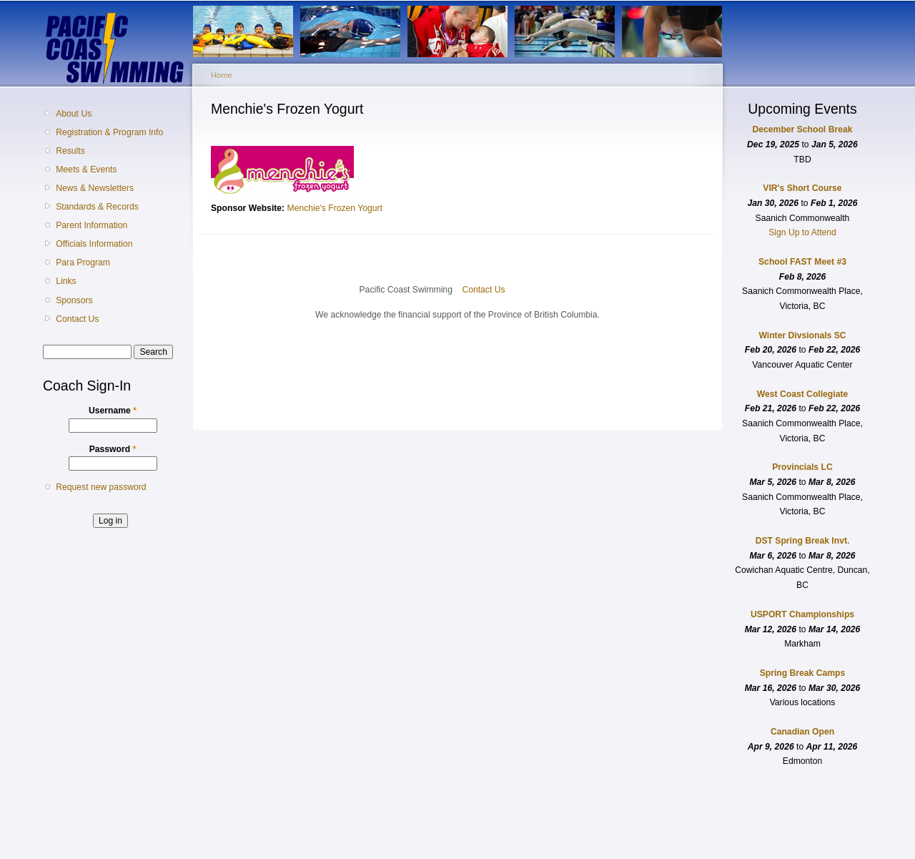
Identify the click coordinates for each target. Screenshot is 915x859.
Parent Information (91, 225)
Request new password (101, 487)
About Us (74, 114)
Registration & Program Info (109, 132)
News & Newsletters (95, 188)
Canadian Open (802, 732)
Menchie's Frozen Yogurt (334, 208)
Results (70, 151)
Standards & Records (97, 207)
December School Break (803, 129)
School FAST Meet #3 (802, 262)
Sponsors (74, 300)
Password (113, 449)
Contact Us (77, 319)
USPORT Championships (802, 614)
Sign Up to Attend (802, 232)
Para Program (83, 262)
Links (66, 281)
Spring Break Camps (803, 673)
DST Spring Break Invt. (803, 541)
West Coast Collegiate (802, 394)
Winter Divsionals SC (802, 335)
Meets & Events (86, 170)
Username (113, 411)
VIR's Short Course (802, 188)
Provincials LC (802, 467)
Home (221, 75)
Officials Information (94, 244)
